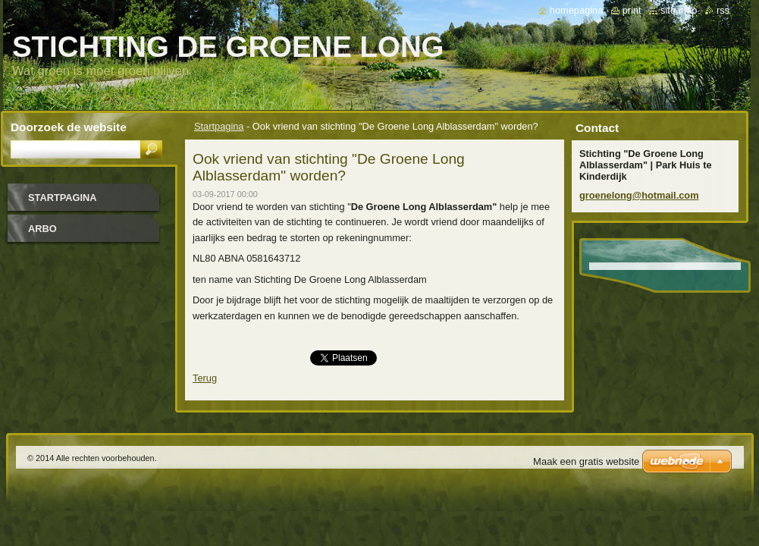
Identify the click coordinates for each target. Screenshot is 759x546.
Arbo (42, 228)
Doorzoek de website (69, 127)
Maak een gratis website (586, 461)
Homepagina (576, 10)
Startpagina (218, 126)
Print (632, 10)
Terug (205, 378)
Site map (678, 10)
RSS (723, 10)
